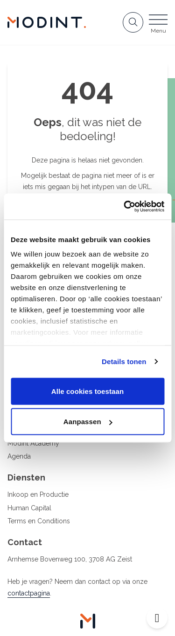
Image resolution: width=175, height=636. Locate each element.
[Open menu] (158, 25)
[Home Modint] (46, 22)
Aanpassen (87, 422)
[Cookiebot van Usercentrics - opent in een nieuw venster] (124, 207)
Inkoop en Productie (38, 494)
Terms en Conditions (38, 521)
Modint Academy (33, 443)
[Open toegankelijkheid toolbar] (157, 618)
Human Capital (29, 508)
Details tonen (124, 361)
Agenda (19, 456)
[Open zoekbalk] (133, 22)
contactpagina (28, 593)
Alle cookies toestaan (87, 391)
